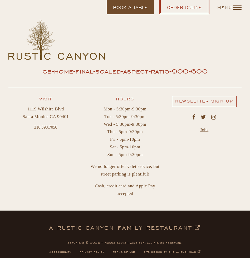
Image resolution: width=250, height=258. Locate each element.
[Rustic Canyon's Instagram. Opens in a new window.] (213, 117)
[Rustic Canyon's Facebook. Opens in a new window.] (193, 117)
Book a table (130, 9)
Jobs (204, 129)
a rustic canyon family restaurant (125, 227)
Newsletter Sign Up (205, 102)
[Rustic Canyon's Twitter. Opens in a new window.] (203, 117)
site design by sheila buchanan (172, 251)
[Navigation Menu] (229, 7)
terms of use (124, 251)
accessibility (60, 251)
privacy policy (92, 251)
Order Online (188, 8)
